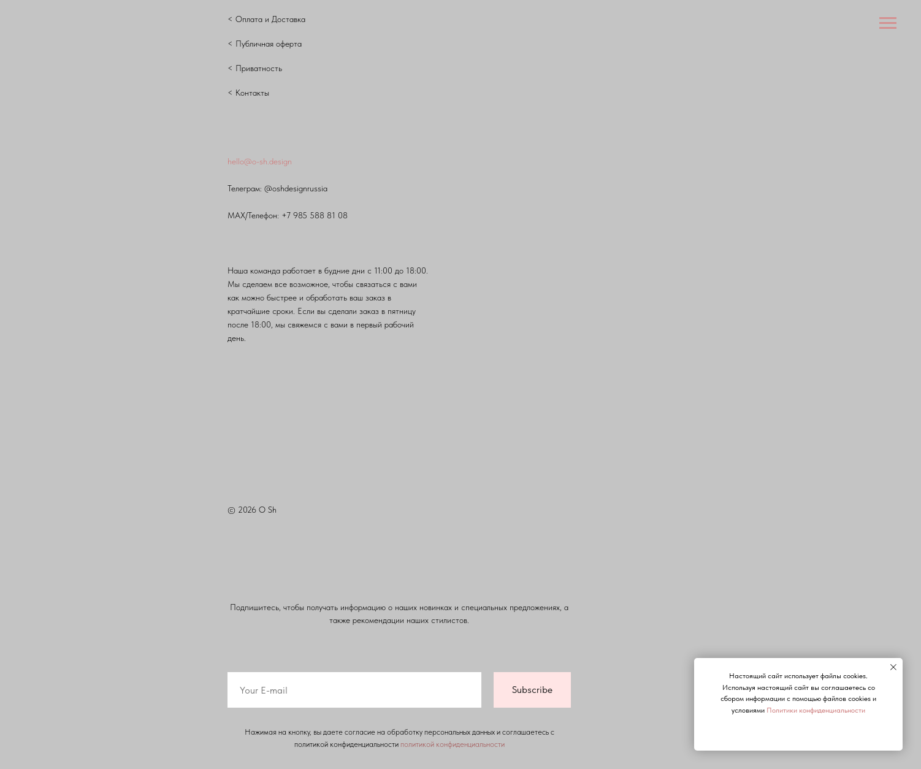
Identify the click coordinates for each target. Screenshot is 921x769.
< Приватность (254, 68)
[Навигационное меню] (887, 23)
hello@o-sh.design (259, 161)
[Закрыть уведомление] (893, 667)
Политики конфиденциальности (815, 710)
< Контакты (248, 93)
